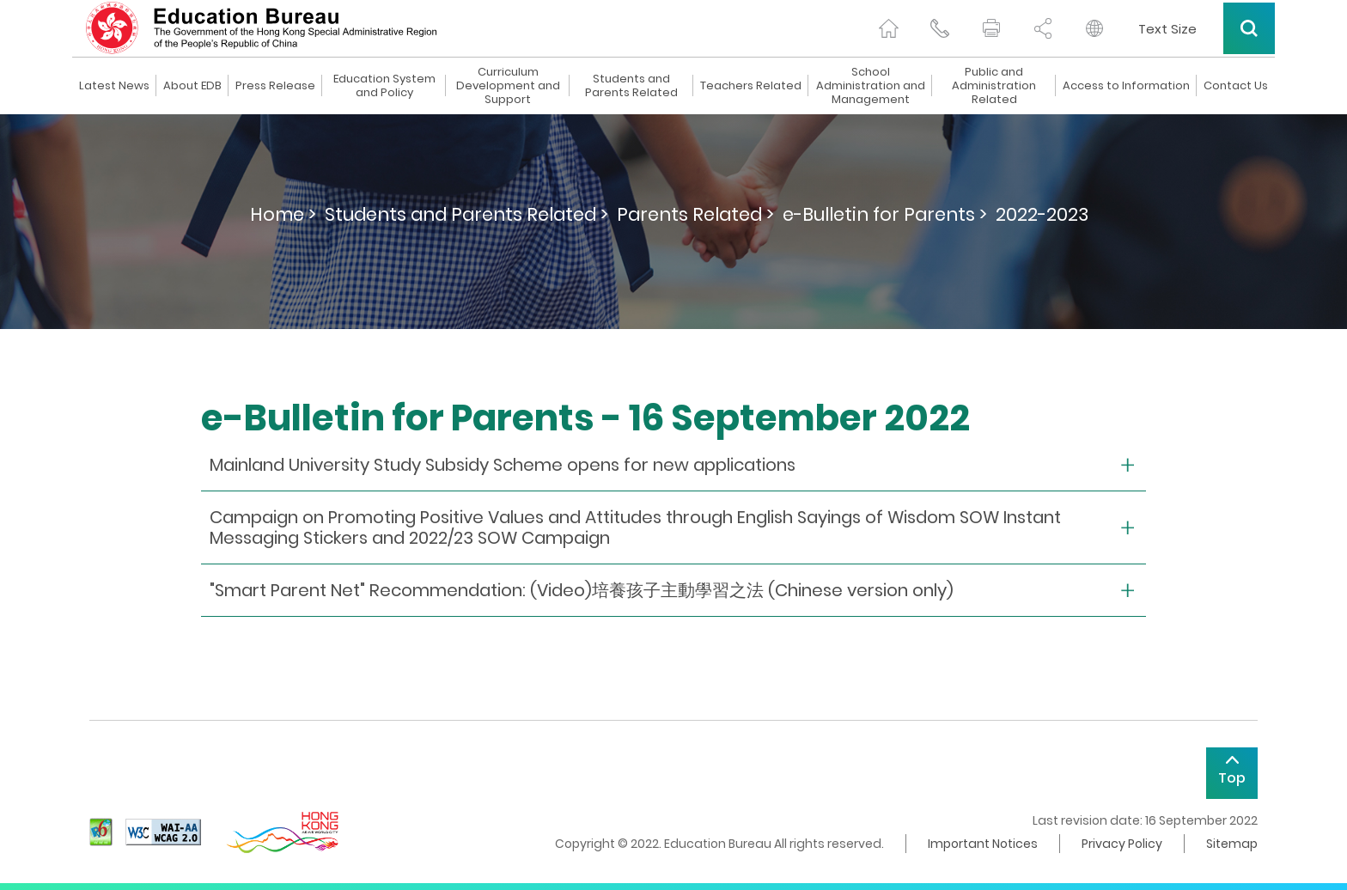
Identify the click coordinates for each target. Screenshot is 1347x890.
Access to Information (1126, 86)
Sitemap (1232, 843)
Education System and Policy (384, 86)
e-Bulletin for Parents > (885, 214)
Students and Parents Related (631, 86)
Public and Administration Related (994, 86)
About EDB (192, 86)
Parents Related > (695, 214)
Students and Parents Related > (466, 214)
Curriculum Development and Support (508, 86)
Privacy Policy (1122, 843)
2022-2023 (1042, 214)
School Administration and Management (870, 86)
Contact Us (1236, 86)
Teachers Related (750, 86)
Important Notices (983, 843)
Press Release (275, 86)
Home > (283, 214)
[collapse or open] (673, 465)
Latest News (114, 86)
